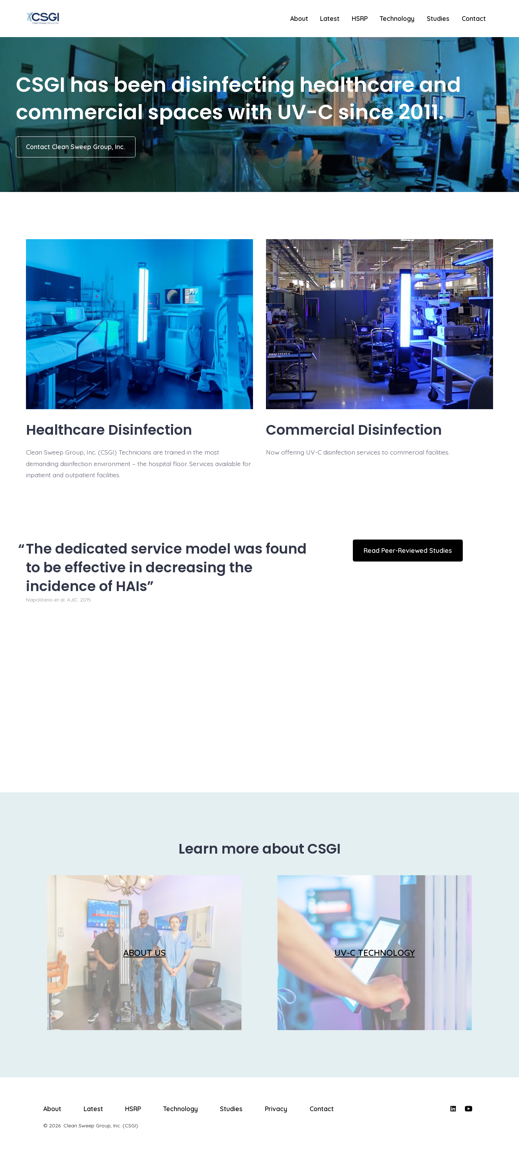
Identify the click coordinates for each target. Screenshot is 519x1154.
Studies (438, 18)
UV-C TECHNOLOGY (374, 952)
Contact (474, 18)
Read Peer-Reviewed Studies (408, 550)
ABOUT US (144, 952)
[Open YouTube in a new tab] (468, 1108)
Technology (397, 18)
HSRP (360, 18)
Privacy (276, 1109)
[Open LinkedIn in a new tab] (453, 1108)
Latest (330, 18)
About (299, 18)
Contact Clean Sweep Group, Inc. (75, 147)
